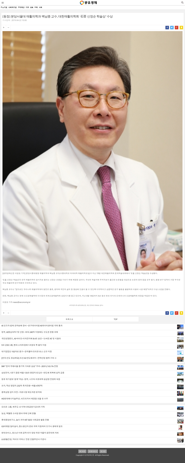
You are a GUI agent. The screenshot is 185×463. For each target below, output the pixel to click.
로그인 (103, 451)
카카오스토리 (181, 27)
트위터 (172, 27)
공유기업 (4, 7)
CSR (31, 7)
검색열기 (182, 2)
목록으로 (69, 319)
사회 (40, 7)
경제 (36, 7)
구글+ (176, 27)
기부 (27, 7)
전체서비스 (93, 451)
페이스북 (167, 27)
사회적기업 (12, 7)
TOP (116, 319)
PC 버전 (82, 451)
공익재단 (21, 7)
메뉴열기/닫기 (2, 2)
